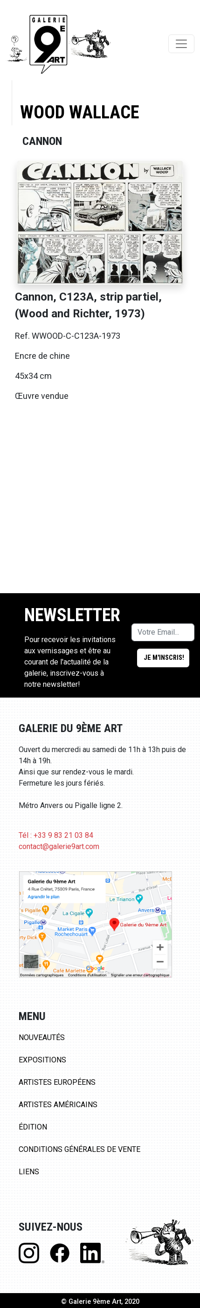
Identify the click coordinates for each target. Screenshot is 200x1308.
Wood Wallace (79, 112)
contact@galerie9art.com (59, 846)
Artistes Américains (58, 1104)
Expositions (42, 1059)
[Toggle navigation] (181, 43)
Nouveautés (42, 1037)
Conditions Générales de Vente (79, 1149)
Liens (29, 1171)
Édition (33, 1127)
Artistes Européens (57, 1082)
